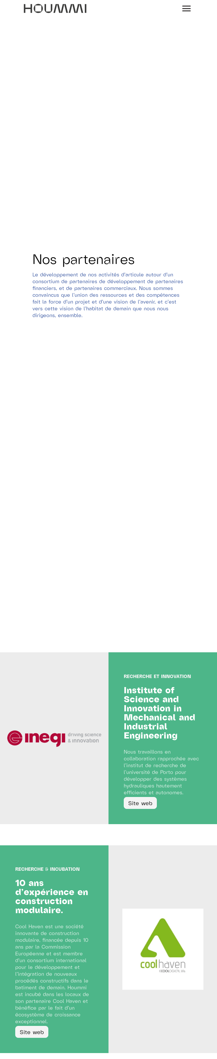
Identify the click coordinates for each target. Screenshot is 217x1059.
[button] (186, 8)
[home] (55, 9)
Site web (140, 803)
